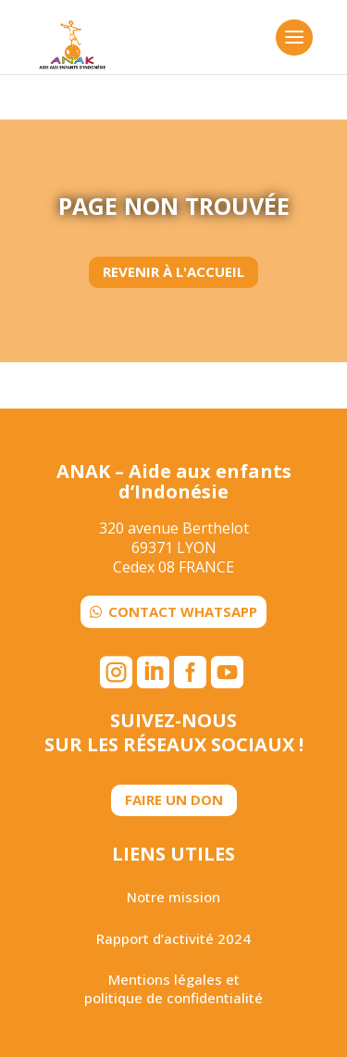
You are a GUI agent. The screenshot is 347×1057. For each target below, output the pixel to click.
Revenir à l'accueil (173, 271)
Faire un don (174, 799)
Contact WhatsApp (182, 611)
